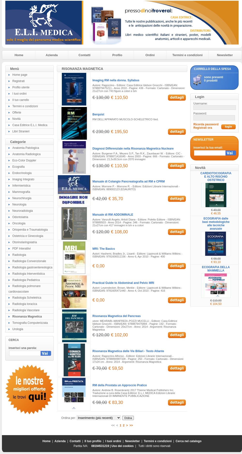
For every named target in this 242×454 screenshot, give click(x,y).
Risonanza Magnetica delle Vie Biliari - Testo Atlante (128, 351)
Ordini (150, 55)
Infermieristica (21, 185)
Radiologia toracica (24, 304)
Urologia (17, 329)
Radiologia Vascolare (26, 310)
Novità (16, 119)
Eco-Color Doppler (24, 160)
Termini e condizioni (187, 55)
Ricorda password (206, 124)
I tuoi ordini (19, 93)
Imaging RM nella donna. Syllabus (115, 80)
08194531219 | (101, 446)
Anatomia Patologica (25, 148)
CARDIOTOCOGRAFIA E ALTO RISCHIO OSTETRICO (215, 177)
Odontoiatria (20, 217)
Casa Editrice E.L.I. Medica (29, 125)
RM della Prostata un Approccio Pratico (119, 385)
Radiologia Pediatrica (26, 280)
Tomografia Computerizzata (30, 323)
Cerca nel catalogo (189, 441)
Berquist (98, 114)
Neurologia (19, 204)
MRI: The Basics (103, 248)
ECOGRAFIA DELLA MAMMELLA (216, 268)
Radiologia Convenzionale (29, 261)
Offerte (16, 112)
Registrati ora (202, 127)
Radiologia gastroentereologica (32, 267)
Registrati (18, 81)
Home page (19, 74)
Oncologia (18, 223)
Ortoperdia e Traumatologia (30, 229)
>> (131, 425)
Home (19, 55)
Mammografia (21, 192)
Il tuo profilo (93, 441)
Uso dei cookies (123, 446)
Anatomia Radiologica (26, 154)
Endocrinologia (21, 173)
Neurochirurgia (21, 198)
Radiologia (19, 255)
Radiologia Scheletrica (26, 297)
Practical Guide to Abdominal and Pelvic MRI (123, 283)
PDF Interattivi (21, 248)
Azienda (52, 55)
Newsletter (225, 55)
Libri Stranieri (21, 131)
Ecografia (18, 166)
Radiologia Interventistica (28, 273)
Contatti (85, 55)
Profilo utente (21, 87)
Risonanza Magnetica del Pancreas (116, 316)
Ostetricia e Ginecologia (27, 236)
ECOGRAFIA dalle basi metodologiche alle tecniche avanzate (216, 223)
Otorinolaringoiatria (24, 242)
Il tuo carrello (20, 100)
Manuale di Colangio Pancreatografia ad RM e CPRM (128, 181)
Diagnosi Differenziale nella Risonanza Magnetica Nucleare (133, 148)
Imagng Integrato (23, 179)
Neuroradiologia (22, 210)
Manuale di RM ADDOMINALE (112, 214)
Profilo (117, 55)
